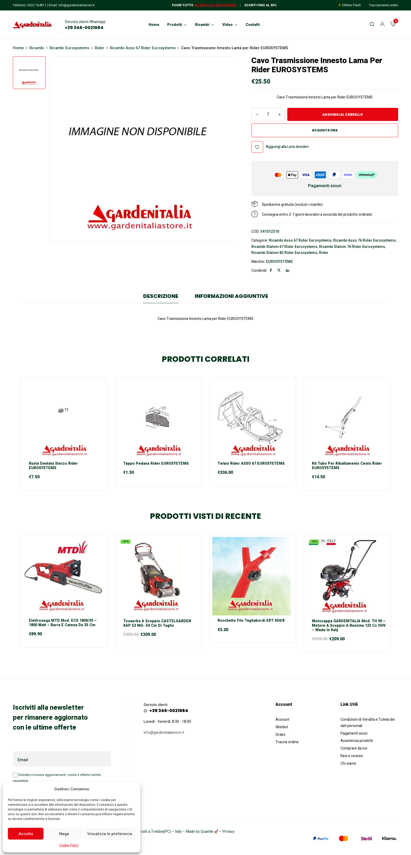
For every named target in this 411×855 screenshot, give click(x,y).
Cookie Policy (69, 845)
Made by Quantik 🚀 (202, 831)
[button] (393, 25)
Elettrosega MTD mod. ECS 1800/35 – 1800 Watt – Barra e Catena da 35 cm (63, 623)
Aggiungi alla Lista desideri (287, 146)
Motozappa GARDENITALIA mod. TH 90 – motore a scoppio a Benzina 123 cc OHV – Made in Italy (349, 625)
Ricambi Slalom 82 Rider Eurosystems (284, 253)
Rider (99, 48)
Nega (64, 834)
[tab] (160, 297)
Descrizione (160, 296)
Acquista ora (325, 130)
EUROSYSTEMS (279, 261)
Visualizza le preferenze (109, 834)
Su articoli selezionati (215, 5)
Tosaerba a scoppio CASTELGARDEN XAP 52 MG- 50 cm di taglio (157, 623)
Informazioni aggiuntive (231, 296)
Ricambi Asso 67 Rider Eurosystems (143, 48)
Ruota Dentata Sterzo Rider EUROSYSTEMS (53, 466)
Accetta (26, 834)
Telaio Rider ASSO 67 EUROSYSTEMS (251, 464)
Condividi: (259, 270)
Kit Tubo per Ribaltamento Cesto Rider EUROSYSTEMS (347, 466)
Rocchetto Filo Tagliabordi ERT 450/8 (251, 621)
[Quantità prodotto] (268, 114)
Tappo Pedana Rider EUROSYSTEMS (156, 464)
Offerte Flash (351, 5)
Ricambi (36, 48)
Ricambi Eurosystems (69, 48)
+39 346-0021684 (84, 28)
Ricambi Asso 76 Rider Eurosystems (364, 240)
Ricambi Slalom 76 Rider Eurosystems (352, 246)
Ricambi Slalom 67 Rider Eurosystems (284, 246)
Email (23, 760)
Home (18, 48)
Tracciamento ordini (383, 5)
